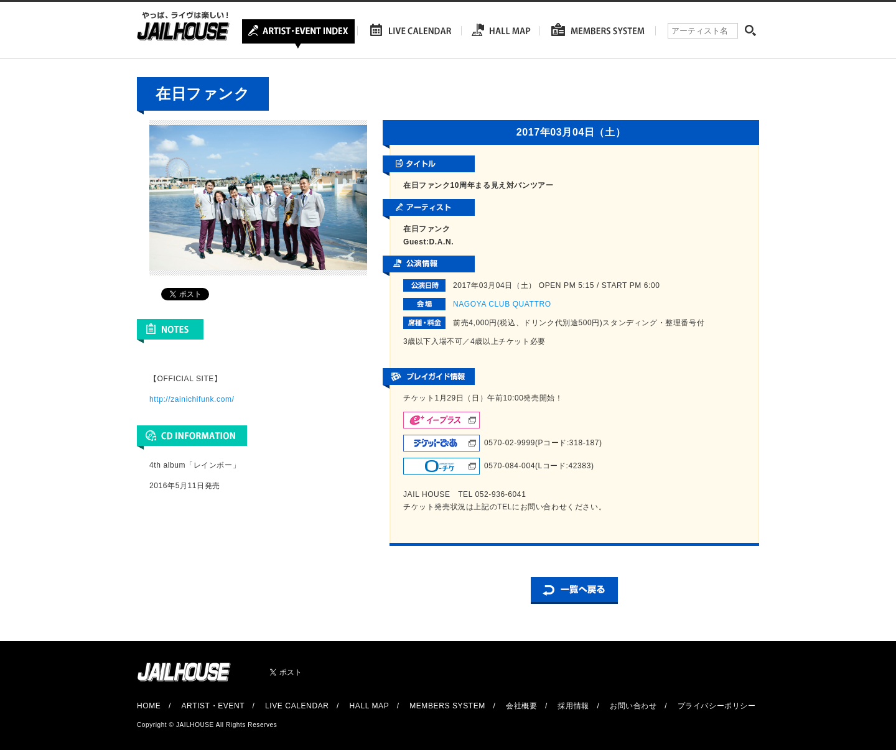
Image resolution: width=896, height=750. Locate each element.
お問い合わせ (633, 705)
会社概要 (521, 705)
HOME (149, 705)
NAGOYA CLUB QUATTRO (502, 304)
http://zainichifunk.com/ (191, 399)
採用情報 (573, 705)
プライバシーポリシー (717, 705)
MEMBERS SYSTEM (447, 705)
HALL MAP (370, 705)
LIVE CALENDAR (297, 705)
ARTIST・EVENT (212, 705)
